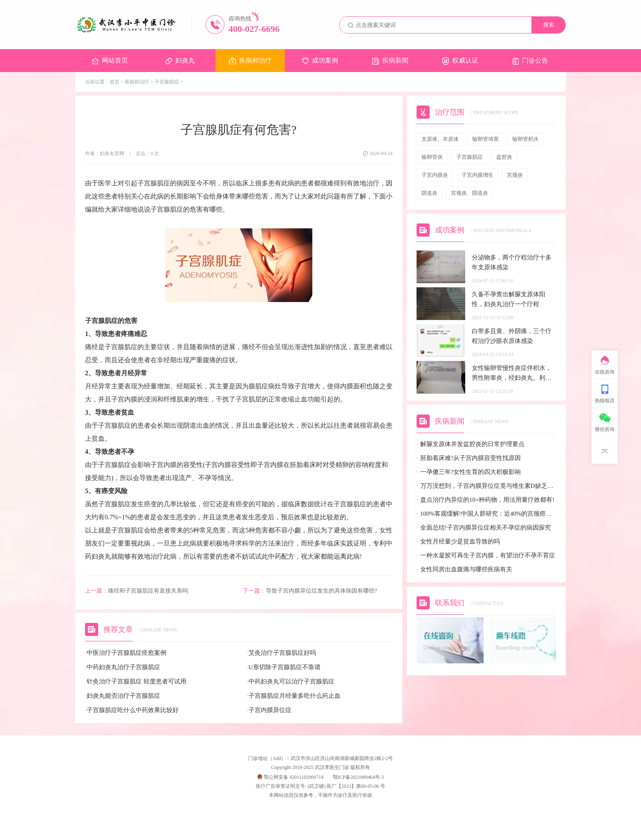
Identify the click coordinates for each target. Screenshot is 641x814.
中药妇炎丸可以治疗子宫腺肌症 (290, 682)
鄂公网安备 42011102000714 (290, 777)
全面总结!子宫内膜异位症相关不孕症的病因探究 (484, 528)
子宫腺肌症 (167, 82)
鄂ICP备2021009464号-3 (358, 777)
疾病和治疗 (250, 60)
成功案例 (320, 60)
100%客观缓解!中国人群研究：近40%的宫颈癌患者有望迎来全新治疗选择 (486, 514)
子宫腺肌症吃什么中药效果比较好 (132, 710)
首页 (114, 82)
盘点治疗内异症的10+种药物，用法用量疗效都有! (485, 500)
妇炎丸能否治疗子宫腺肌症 (122, 696)
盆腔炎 (504, 157)
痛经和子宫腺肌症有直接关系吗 (136, 591)
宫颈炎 (515, 175)
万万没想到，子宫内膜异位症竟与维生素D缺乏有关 (486, 486)
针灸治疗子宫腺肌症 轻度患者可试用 (135, 682)
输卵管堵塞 (485, 139)
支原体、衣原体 (440, 139)
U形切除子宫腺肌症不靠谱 (283, 667)
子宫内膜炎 (434, 175)
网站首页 (110, 60)
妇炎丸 (180, 60)
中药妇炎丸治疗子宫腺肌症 (122, 667)
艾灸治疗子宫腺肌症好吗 (281, 653)
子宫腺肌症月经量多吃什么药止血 (294, 696)
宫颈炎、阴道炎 (469, 193)
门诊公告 (530, 61)
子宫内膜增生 (477, 175)
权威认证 (460, 61)
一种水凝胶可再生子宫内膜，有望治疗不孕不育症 (486, 555)
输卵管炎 (432, 157)
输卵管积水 (525, 139)
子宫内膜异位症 (269, 710)
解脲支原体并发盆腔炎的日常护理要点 (470, 444)
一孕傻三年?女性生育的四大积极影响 (469, 472)
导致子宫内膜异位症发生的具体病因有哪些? (310, 591)
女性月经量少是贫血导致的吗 (458, 542)
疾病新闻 (390, 61)
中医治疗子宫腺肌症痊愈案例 (125, 653)
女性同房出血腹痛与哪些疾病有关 (464, 569)
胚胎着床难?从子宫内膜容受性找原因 (469, 458)
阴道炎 (429, 193)
